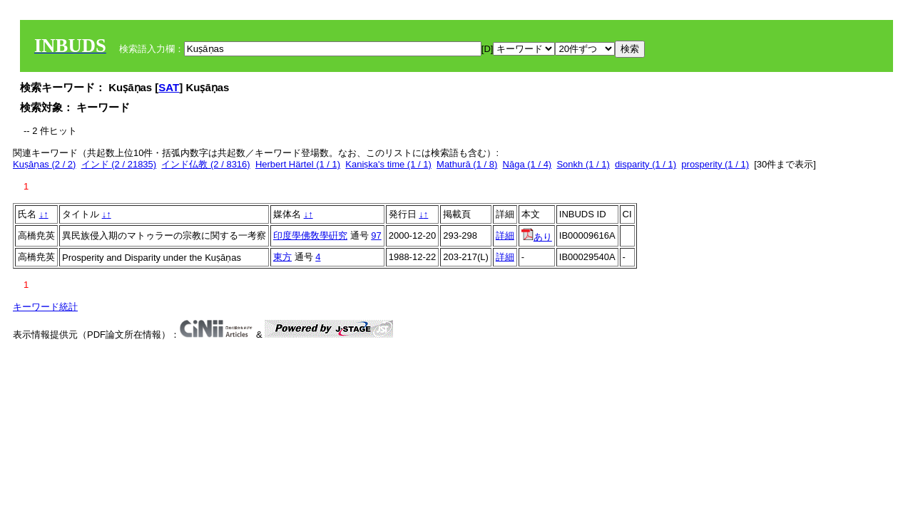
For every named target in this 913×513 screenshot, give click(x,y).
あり (536, 237)
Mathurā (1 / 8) (467, 164)
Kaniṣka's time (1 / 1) (388, 164)
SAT (168, 87)
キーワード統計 (45, 306)
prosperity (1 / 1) (715, 164)
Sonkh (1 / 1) (582, 164)
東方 (282, 257)
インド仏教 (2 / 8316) (205, 164)
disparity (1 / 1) (645, 164)
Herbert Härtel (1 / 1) (297, 164)
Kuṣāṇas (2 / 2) (44, 164)
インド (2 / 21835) (119, 164)
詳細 (505, 235)
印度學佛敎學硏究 (310, 235)
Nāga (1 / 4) (527, 164)
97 (376, 235)
